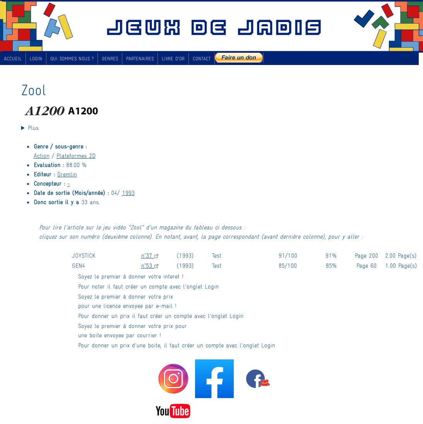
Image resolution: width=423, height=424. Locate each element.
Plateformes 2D (76, 155)
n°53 (149, 265)
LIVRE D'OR (173, 58)
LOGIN (36, 58)
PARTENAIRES (140, 58)
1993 (128, 192)
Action (42, 155)
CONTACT (202, 58)
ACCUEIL (13, 58)
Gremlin (67, 174)
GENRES (110, 58)
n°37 (149, 255)
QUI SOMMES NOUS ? (72, 58)
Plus (33, 127)
